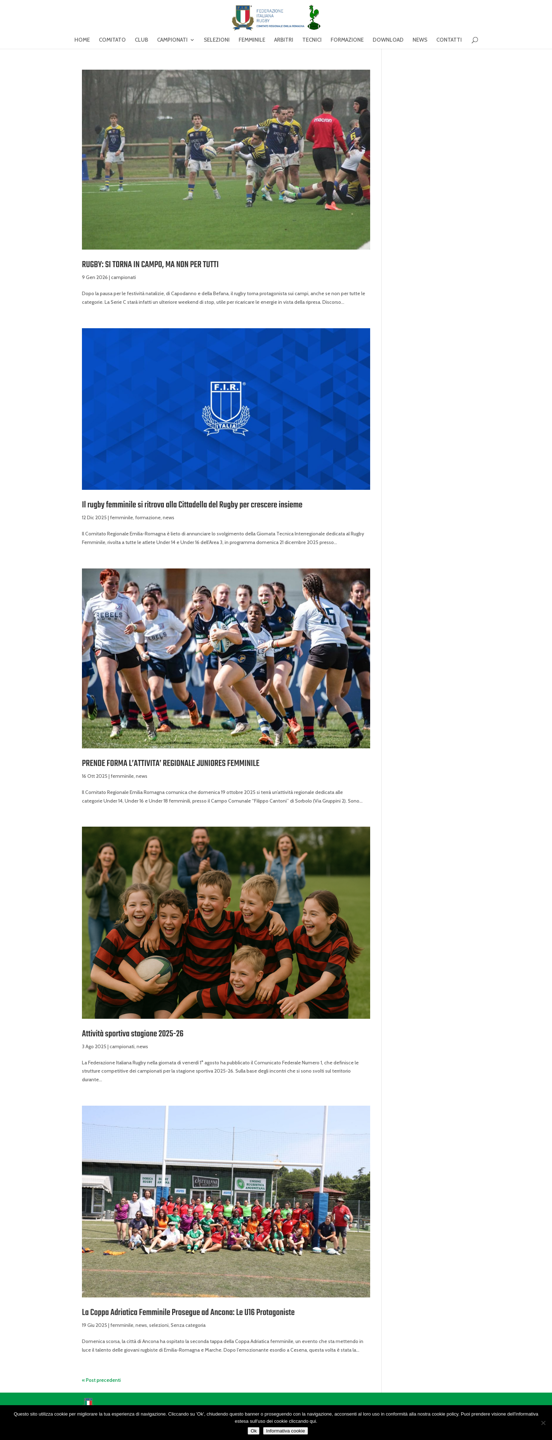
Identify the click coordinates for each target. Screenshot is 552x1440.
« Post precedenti (101, 1380)
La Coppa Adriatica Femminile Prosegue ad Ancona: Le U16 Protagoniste (188, 1312)
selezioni (159, 1325)
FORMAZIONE (347, 40)
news (168, 517)
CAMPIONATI (172, 40)
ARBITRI (283, 40)
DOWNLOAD (388, 40)
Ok (253, 1431)
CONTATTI (449, 40)
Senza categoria (188, 1325)
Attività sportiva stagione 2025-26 (133, 1034)
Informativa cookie (285, 1431)
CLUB (141, 40)
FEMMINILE (252, 40)
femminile (121, 517)
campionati (123, 277)
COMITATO (112, 40)
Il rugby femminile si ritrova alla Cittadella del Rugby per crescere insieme (192, 505)
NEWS (420, 40)
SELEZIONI (217, 40)
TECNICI (312, 40)
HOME (82, 40)
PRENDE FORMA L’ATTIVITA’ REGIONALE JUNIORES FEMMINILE (170, 763)
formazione (148, 517)
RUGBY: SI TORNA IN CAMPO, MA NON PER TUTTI (150, 264)
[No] (543, 1422)
